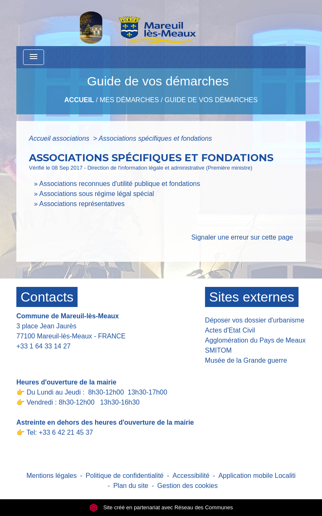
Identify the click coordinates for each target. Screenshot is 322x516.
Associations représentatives (82, 203)
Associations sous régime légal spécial (96, 193)
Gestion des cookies (187, 485)
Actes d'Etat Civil (230, 330)
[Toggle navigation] (33, 57)
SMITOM (218, 350)
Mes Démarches (129, 99)
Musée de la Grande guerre (246, 360)
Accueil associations (60, 138)
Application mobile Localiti (257, 475)
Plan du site (130, 485)
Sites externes (251, 296)
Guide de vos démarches (210, 99)
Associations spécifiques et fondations (155, 138)
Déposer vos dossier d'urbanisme (254, 320)
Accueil (79, 99)
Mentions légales (51, 475)
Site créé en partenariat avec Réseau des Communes (161, 507)
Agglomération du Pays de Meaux (255, 340)
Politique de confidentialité (125, 475)
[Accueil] (116, 23)
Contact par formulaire (55, 359)
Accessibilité (191, 475)
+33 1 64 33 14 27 (43, 346)
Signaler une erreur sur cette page (242, 237)
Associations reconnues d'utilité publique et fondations (119, 183)
